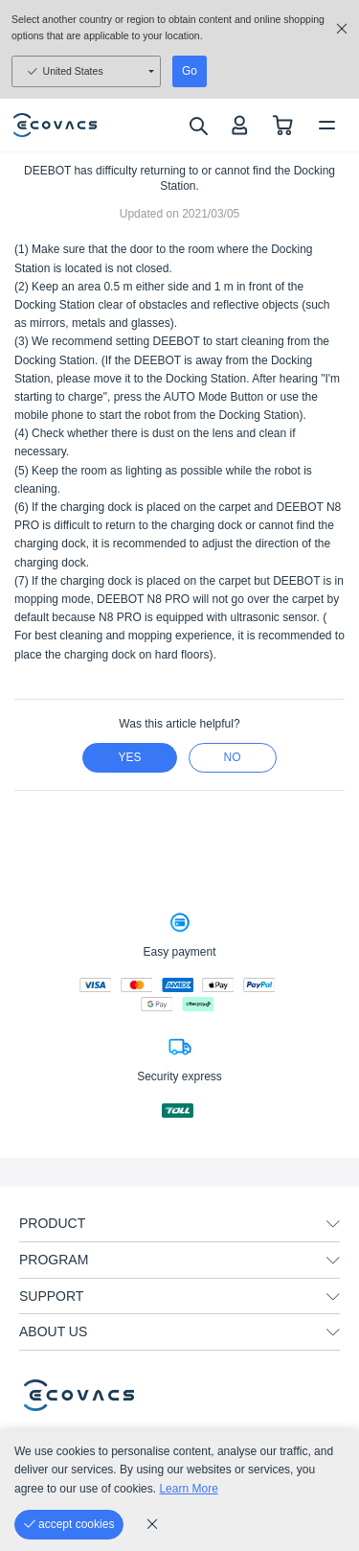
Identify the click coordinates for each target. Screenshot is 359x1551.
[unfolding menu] (333, 1224)
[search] (197, 125)
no (232, 757)
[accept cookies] (68, 1524)
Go (189, 71)
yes (129, 757)
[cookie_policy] (152, 1524)
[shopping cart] (282, 125)
